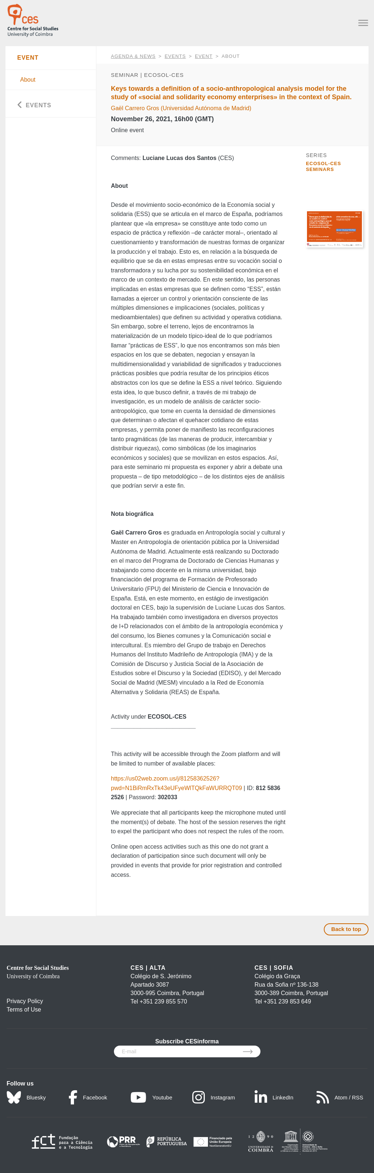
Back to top (346, 929)
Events (175, 56)
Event (203, 56)
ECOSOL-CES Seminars (323, 166)
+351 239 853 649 (287, 1001)
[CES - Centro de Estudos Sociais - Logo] (32, 19)
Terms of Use (24, 1009)
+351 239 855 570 (163, 1001)
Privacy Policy (25, 1001)
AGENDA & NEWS (133, 56)
